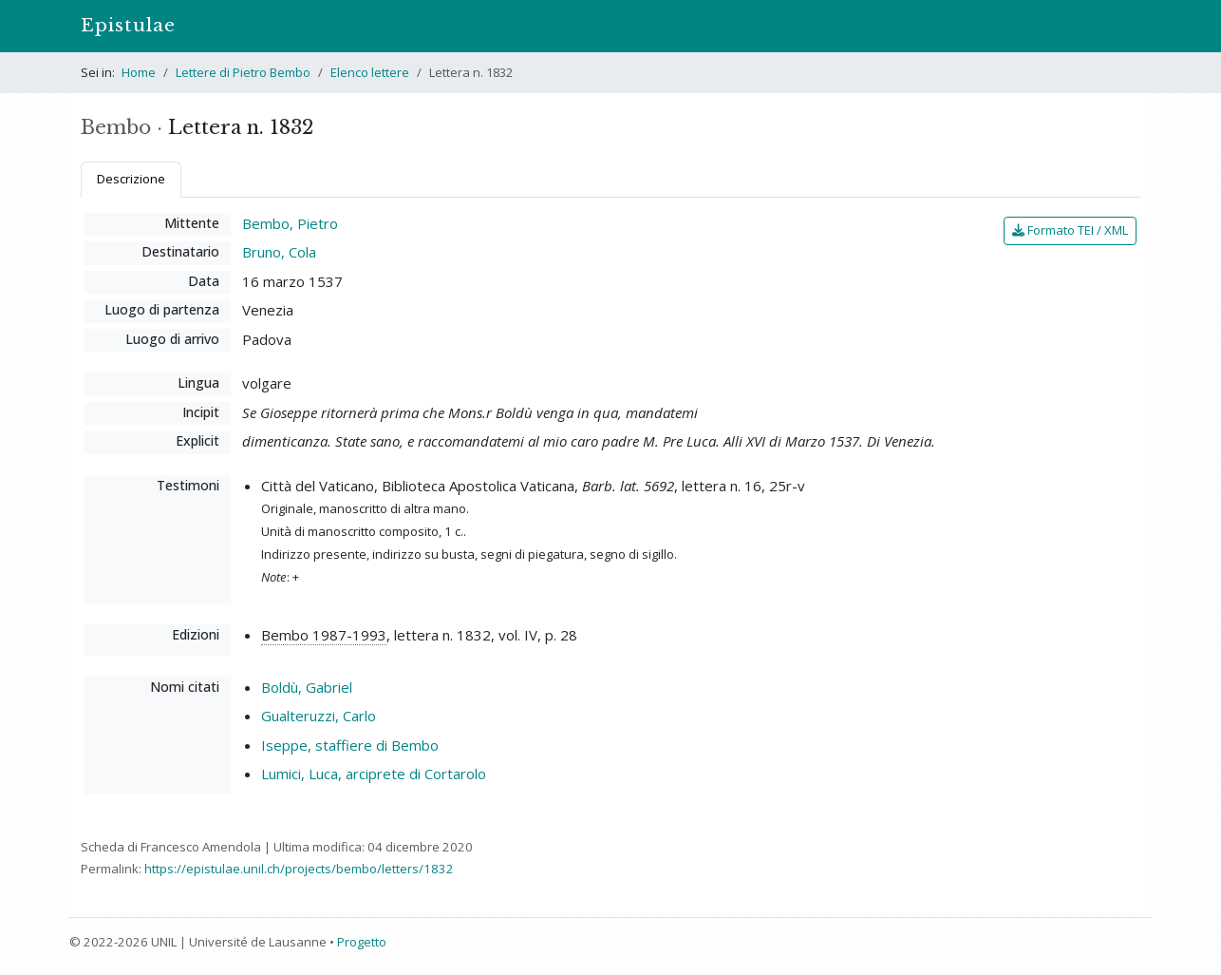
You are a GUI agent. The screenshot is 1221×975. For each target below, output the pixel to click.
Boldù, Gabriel (306, 687)
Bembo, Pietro (290, 223)
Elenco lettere (369, 72)
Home (139, 72)
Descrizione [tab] (131, 178)
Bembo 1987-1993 (323, 634)
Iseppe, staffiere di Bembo (350, 745)
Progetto (361, 941)
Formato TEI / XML (1070, 230)
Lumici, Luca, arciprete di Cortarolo (373, 773)
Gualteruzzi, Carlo (318, 715)
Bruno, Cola (279, 251)
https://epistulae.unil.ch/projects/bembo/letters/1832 (299, 868)
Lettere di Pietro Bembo (243, 72)
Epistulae (128, 25)
